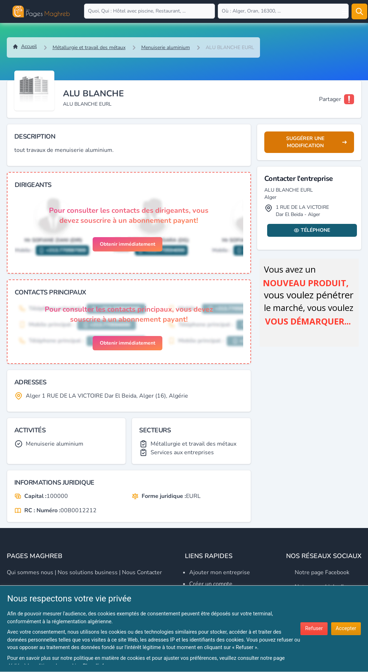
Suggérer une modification (316, 142)
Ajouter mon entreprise (219, 572)
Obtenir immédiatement (127, 244)
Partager (330, 99)
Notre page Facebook (322, 572)
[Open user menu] (345, 11)
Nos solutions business (88, 572)
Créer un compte (210, 584)
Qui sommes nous (30, 572)
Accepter (346, 628)
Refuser (314, 628)
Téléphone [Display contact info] (312, 230)
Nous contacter (142, 572)
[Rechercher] (359, 11)
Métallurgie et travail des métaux (89, 47)
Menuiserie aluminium (165, 47)
